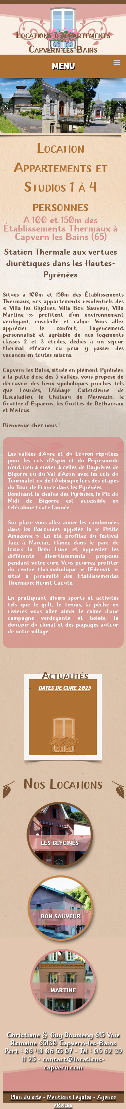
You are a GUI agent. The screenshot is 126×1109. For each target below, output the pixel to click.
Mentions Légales (69, 1097)
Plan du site (25, 1097)
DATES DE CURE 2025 (64, 688)
